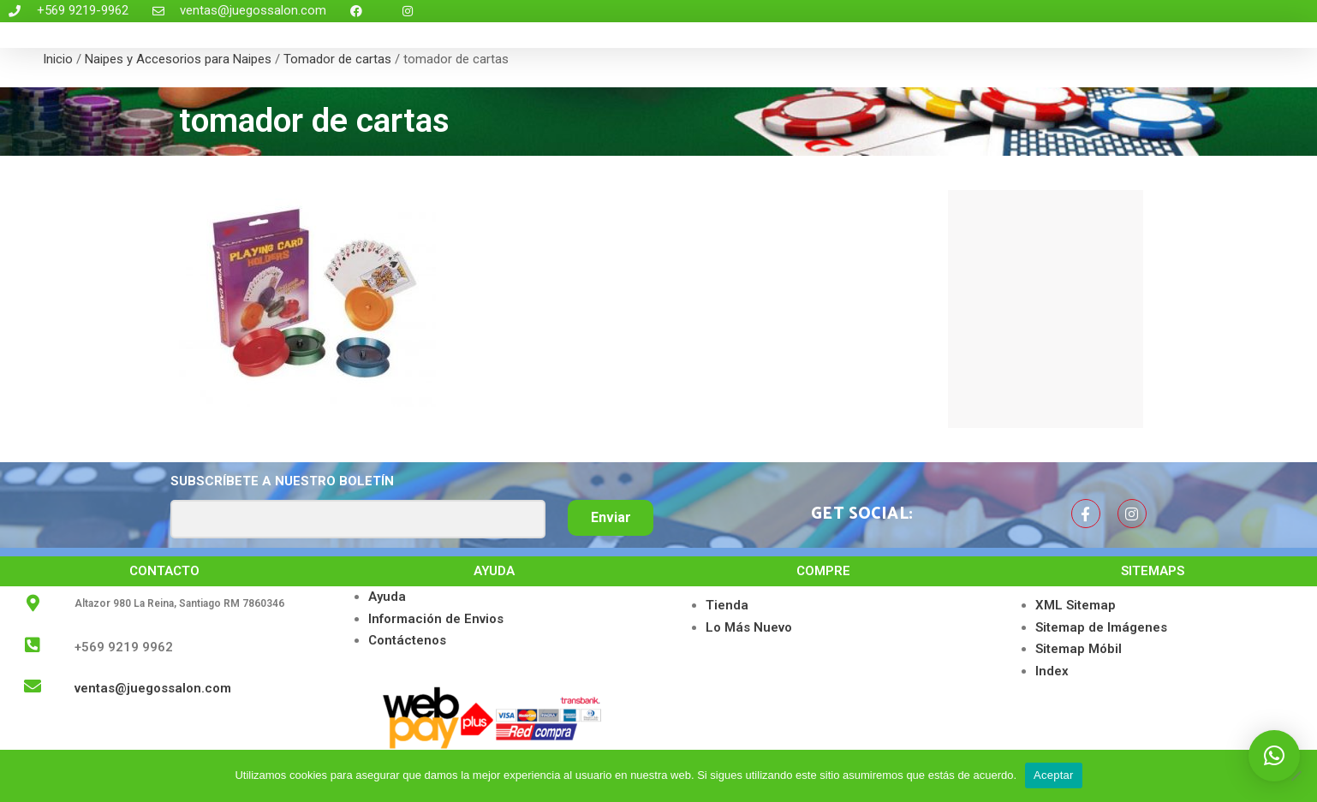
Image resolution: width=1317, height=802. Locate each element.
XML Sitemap (1075, 605)
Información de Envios (436, 619)
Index (1052, 671)
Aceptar (1054, 775)
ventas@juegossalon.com (152, 688)
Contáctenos (407, 640)
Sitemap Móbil (1078, 648)
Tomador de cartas (337, 59)
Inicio (58, 59)
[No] (1295, 775)
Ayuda (387, 596)
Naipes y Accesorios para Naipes (178, 59)
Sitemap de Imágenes (1101, 627)
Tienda (727, 605)
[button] (1274, 755)
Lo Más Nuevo (749, 627)
